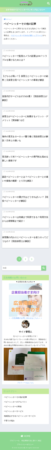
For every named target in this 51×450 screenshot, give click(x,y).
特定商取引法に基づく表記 (31, 440)
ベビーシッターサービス (13, 411)
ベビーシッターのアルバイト (15, 402)
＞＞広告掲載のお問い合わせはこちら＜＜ (25, 318)
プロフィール (15, 440)
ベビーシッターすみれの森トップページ (27, 35)
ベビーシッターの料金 (13, 406)
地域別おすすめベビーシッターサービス (20, 416)
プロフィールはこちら (25, 383)
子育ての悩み (9, 421)
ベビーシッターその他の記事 (15, 397)
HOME (25, 436)
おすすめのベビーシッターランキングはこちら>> (25, 10)
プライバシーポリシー (25, 444)
